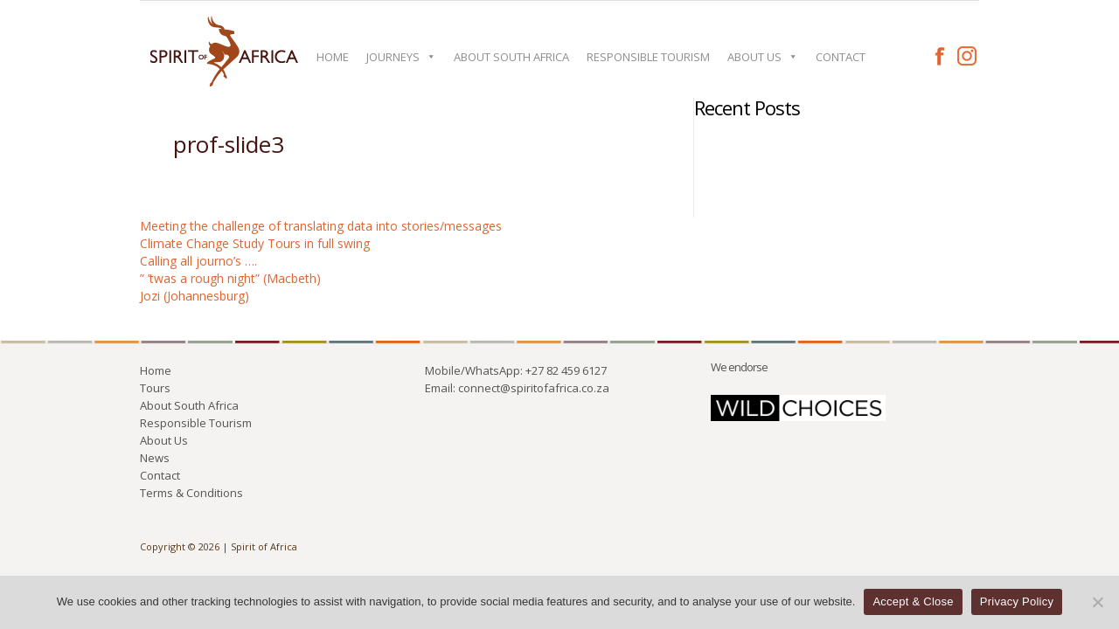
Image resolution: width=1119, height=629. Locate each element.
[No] (1097, 602)
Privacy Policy (1016, 601)
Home (332, 57)
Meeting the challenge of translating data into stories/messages (321, 226)
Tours (155, 388)
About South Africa (511, 57)
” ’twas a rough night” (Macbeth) (230, 278)
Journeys (401, 57)
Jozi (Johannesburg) (194, 295)
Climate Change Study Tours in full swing (255, 243)
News (155, 458)
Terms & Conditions (191, 493)
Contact (840, 57)
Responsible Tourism (648, 57)
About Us (762, 57)
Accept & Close (912, 601)
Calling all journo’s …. (198, 260)
